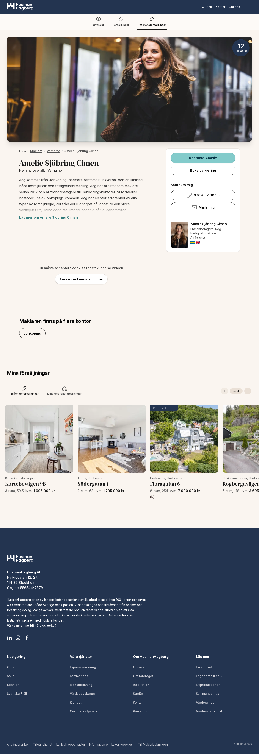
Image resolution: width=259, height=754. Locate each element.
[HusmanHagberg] (20, 7)
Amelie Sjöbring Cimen (208, 224)
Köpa (10, 667)
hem (22, 151)
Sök (207, 7)
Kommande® (79, 676)
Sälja (10, 676)
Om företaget (143, 676)
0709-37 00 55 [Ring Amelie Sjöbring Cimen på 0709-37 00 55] (203, 195)
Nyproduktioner (208, 685)
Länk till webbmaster (70, 744)
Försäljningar (121, 21)
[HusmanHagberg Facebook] (26, 637)
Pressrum (140, 711)
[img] (192, 242)
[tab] (23, 391)
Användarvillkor (18, 744)
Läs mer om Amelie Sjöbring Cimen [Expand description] (51, 217)
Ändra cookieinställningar (81, 279)
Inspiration (141, 685)
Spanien (13, 685)
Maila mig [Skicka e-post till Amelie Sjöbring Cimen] (203, 207)
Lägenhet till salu (209, 676)
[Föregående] (224, 391)
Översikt (98, 21)
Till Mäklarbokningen (153, 744)
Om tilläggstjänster (84, 711)
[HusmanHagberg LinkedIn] (9, 637)
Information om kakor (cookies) (111, 744)
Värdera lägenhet (209, 711)
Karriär (220, 7)
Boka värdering (203, 170)
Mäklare (36, 151)
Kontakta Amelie (203, 158)
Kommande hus (207, 693)
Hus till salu (205, 667)
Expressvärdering (83, 667)
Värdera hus (205, 702)
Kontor (138, 702)
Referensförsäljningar (152, 21)
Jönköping (32, 333)
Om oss (234, 7)
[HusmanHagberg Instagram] (18, 637)
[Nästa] (247, 391)
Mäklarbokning (81, 685)
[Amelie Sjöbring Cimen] (179, 235)
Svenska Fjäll (17, 693)
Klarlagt (76, 702)
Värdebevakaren (82, 693)
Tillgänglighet (42, 744)
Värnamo (53, 151)
